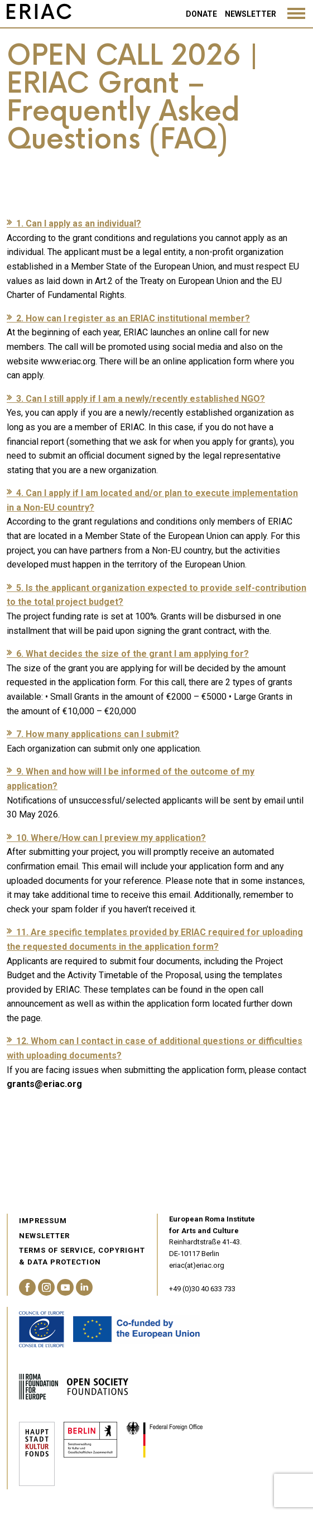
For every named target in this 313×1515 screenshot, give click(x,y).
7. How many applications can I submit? (97, 734)
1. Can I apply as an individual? (78, 223)
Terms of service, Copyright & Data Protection (82, 1256)
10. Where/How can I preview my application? (111, 838)
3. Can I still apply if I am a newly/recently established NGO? (140, 398)
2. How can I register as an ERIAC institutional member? (133, 318)
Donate (201, 13)
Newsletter (250, 13)
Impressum (43, 1220)
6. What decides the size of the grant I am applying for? (132, 653)
